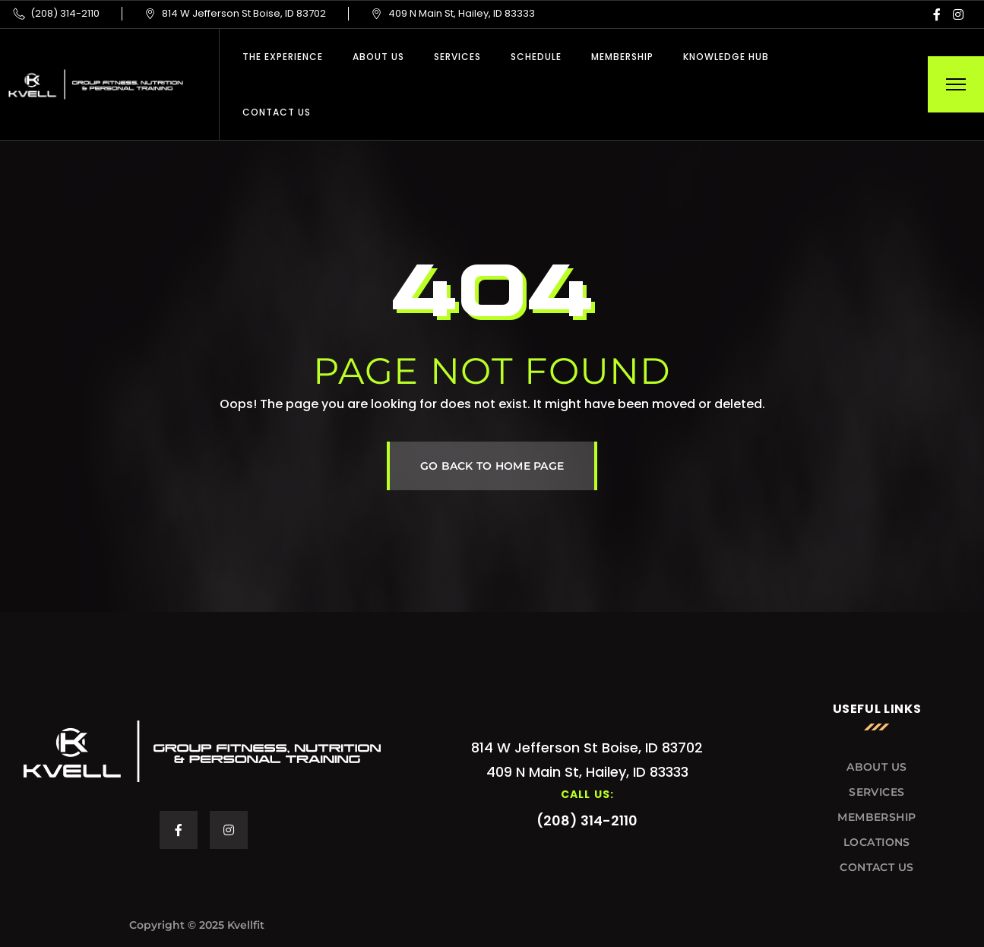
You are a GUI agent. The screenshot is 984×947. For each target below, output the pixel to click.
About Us (378, 56)
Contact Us (276, 112)
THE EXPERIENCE (282, 56)
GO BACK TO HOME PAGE (492, 466)
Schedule (536, 56)
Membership (622, 56)
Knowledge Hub (726, 56)
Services (457, 56)
